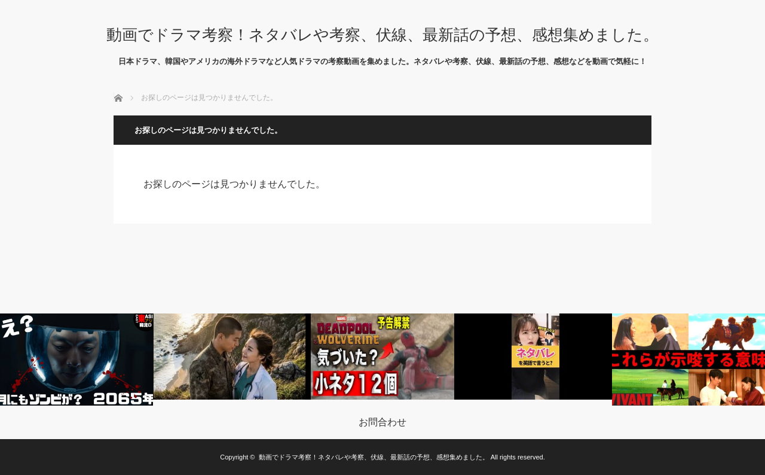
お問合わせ (382, 422)
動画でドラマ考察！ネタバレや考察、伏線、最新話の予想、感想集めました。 (382, 34)
